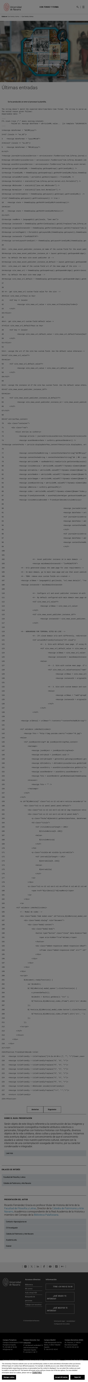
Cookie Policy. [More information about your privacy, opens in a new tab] (37, 1373)
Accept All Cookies (61, 1377)
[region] (44, 1371)
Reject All (77, 1377)
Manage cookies (9, 1377)
